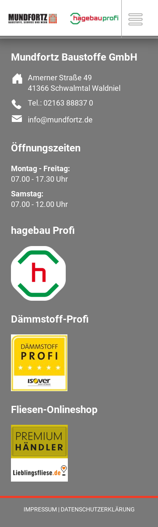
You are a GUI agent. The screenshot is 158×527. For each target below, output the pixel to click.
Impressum (40, 509)
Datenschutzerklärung (98, 509)
